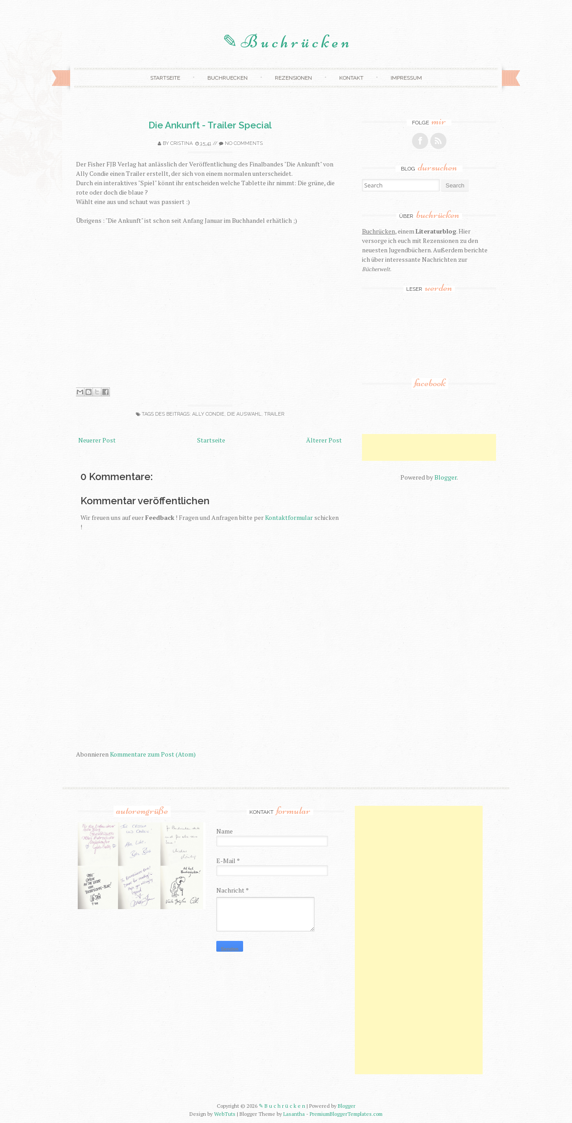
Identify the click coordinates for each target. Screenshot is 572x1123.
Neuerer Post (97, 440)
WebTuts (225, 1113)
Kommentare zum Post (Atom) (153, 754)
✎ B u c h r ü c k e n (286, 41)
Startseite (165, 78)
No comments (244, 143)
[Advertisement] (466, 447)
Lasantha (294, 1113)
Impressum (406, 78)
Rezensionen (293, 78)
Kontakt (351, 78)
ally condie (208, 414)
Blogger (445, 477)
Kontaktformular (289, 517)
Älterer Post (324, 440)
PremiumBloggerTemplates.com (346, 1113)
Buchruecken (227, 78)
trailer (274, 414)
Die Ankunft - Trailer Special (210, 125)
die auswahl (244, 414)
